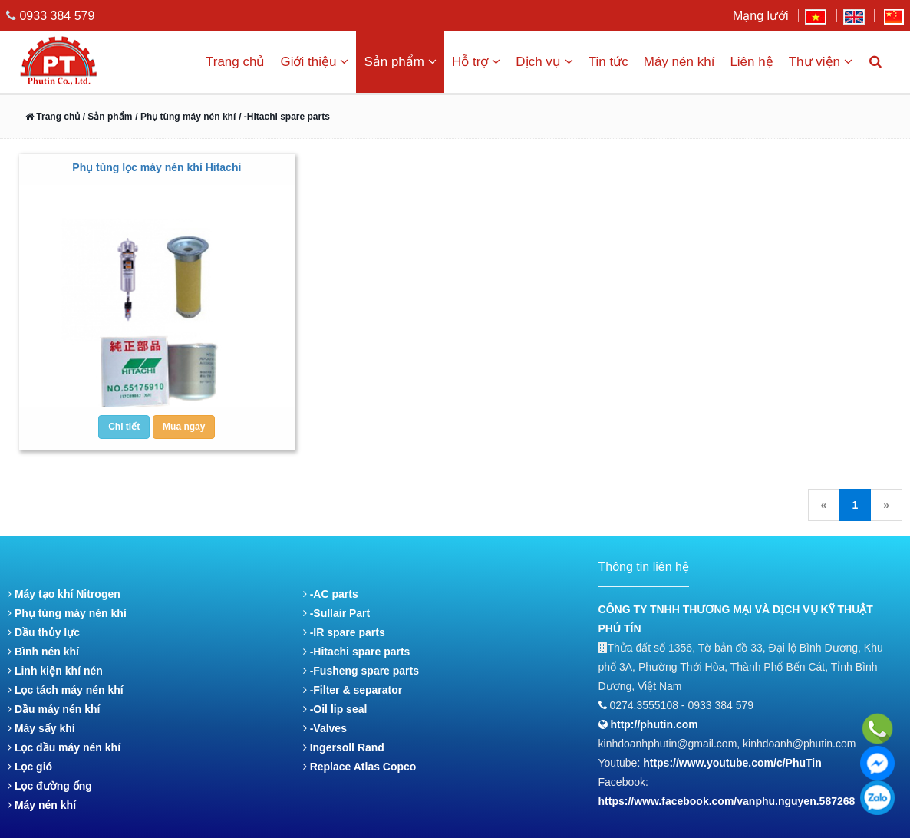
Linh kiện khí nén (55, 671)
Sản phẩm (400, 61)
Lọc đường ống (50, 786)
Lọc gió (30, 766)
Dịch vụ (544, 61)
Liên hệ (751, 61)
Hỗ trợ (476, 61)
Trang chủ (235, 61)
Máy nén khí (679, 61)
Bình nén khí (43, 651)
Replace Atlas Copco (360, 766)
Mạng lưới (761, 15)
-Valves (325, 728)
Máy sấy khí (41, 728)
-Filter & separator (352, 690)
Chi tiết (124, 426)
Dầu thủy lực (44, 632)
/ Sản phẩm (106, 116)
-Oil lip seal (335, 709)
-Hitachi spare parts (356, 651)
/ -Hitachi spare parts (284, 116)
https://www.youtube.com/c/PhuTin (732, 763)
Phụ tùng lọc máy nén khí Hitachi (156, 167)
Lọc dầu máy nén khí (64, 747)
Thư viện (820, 61)
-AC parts (330, 594)
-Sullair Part (336, 613)
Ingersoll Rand (343, 747)
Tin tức (608, 61)
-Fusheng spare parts (361, 671)
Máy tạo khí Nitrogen (64, 594)
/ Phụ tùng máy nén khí (185, 116)
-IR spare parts (344, 632)
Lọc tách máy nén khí (66, 690)
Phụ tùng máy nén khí (67, 613)
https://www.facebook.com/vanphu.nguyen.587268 (727, 801)
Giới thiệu (314, 61)
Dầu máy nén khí (54, 709)
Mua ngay (184, 426)
